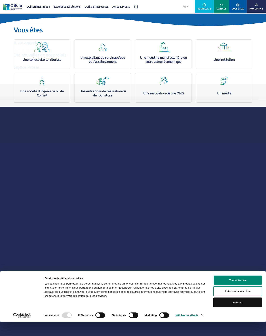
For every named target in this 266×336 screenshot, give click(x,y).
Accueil (17, 20)
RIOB (74, 114)
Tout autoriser (237, 294)
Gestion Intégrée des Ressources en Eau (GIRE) (71, 39)
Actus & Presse (121, 6)
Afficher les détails (186, 329)
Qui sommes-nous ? (38, 6)
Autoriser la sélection (238, 305)
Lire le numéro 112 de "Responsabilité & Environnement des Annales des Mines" (112, 253)
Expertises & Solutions (67, 6)
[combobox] (186, 7)
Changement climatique (28, 39)
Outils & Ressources (96, 6)
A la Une (47, 20)
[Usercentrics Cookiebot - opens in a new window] (22, 329)
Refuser (237, 316)
